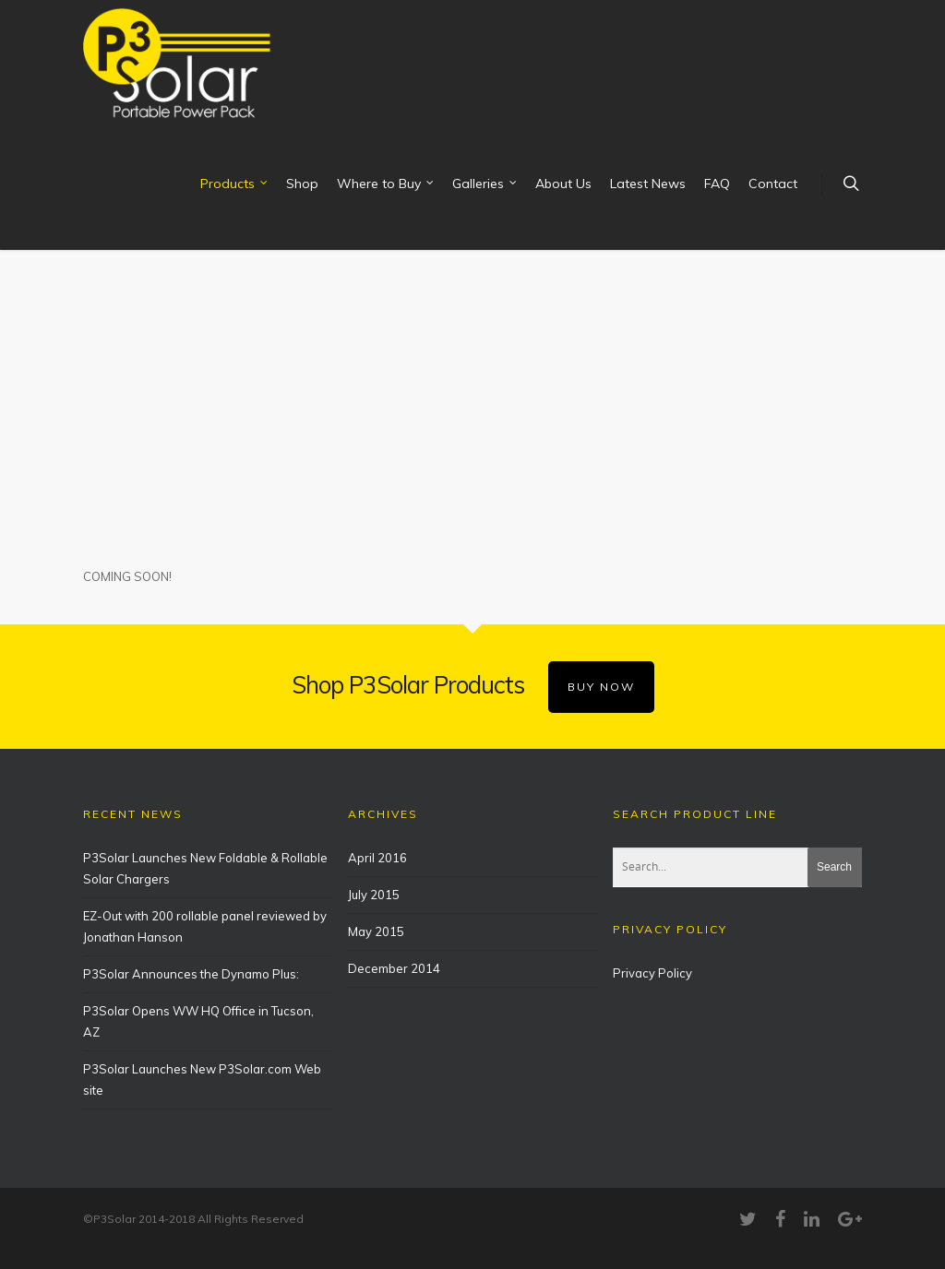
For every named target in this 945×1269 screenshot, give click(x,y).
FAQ (717, 183)
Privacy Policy (652, 973)
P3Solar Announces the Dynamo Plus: (191, 974)
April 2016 (377, 857)
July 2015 (374, 894)
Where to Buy (386, 184)
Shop (302, 183)
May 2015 (376, 931)
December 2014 (394, 968)
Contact (772, 183)
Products (234, 184)
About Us (563, 183)
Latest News (648, 183)
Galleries (485, 184)
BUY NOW (601, 687)
